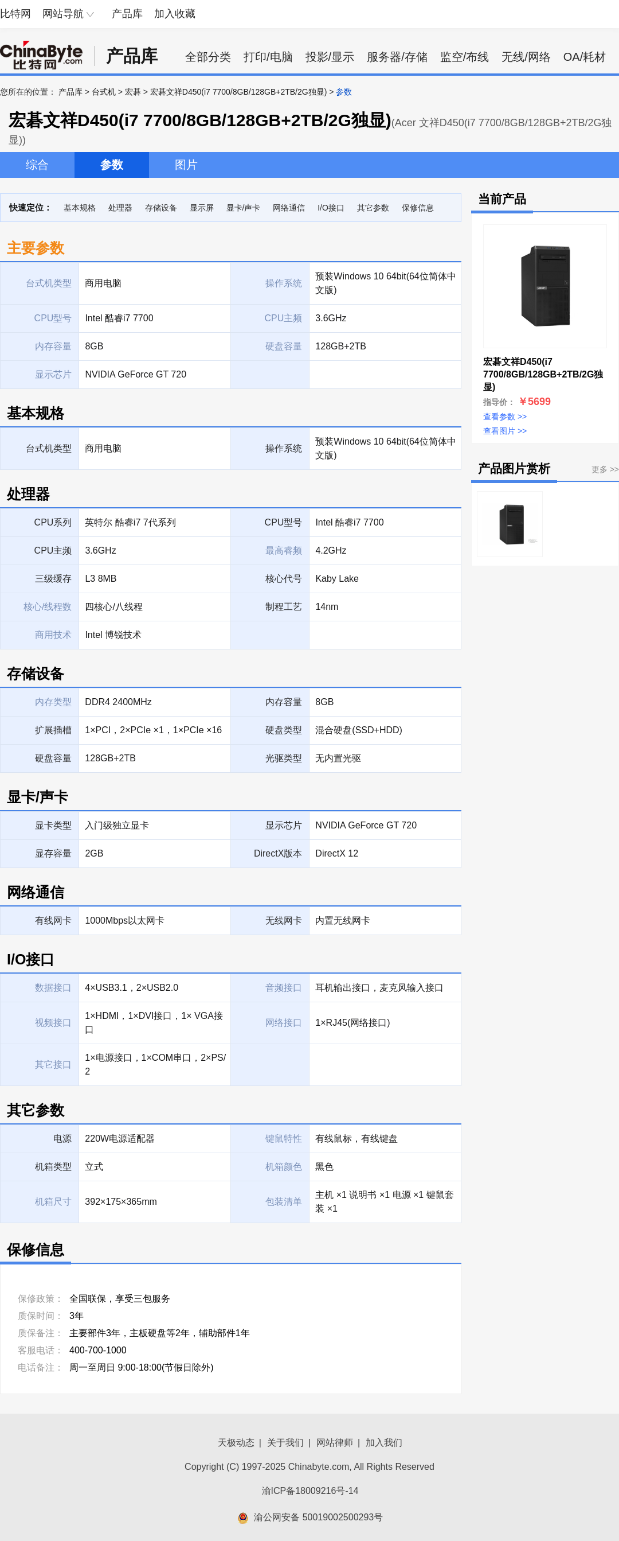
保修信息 (418, 207)
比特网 (15, 14)
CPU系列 (53, 522)
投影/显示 (330, 56)
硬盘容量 (53, 758)
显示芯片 (283, 825)
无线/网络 (526, 56)
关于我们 (285, 1442)
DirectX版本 (278, 853)
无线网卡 (283, 920)
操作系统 (283, 448)
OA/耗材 (584, 56)
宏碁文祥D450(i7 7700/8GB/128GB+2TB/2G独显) (238, 91)
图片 (186, 164)
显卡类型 (53, 825)
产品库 (127, 14)
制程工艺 (283, 607)
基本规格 (80, 207)
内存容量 (283, 702)
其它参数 (373, 207)
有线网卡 (53, 920)
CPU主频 (53, 550)
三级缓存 (53, 578)
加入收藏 (174, 14)
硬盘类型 (283, 730)
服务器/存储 (397, 56)
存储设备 (161, 207)
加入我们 (384, 1442)
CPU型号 (284, 522)
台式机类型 (49, 448)
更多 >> (605, 469)
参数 (111, 164)
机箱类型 (53, 1167)
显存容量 (53, 853)
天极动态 (236, 1442)
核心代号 (283, 578)
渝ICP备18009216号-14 (310, 1491)
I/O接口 (331, 207)
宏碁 (133, 91)
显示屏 (202, 207)
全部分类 (208, 56)
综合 (37, 164)
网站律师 (334, 1442)
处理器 (120, 207)
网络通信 (289, 207)
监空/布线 (464, 56)
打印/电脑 (268, 56)
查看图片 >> (505, 430)
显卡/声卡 (243, 207)
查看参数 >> (505, 416)
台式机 (104, 91)
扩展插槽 (53, 730)
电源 (62, 1138)
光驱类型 (283, 758)
